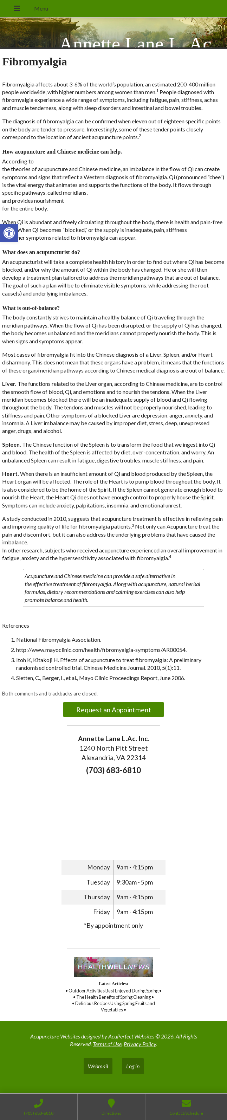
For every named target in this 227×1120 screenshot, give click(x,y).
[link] (9, 233)
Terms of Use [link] (107, 1044)
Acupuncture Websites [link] (55, 1036)
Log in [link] (133, 1066)
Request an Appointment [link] (113, 710)
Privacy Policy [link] (140, 1044)
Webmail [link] (98, 1066)
